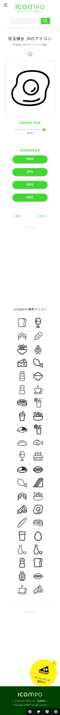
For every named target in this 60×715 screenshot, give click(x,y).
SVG (30, 184)
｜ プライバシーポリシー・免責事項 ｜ (30, 701)
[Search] (25, 21)
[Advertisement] (30, 259)
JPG (30, 172)
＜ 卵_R (16, 216)
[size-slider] (30, 129)
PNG (30, 159)
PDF (30, 197)
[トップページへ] (30, 8)
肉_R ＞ (43, 216)
